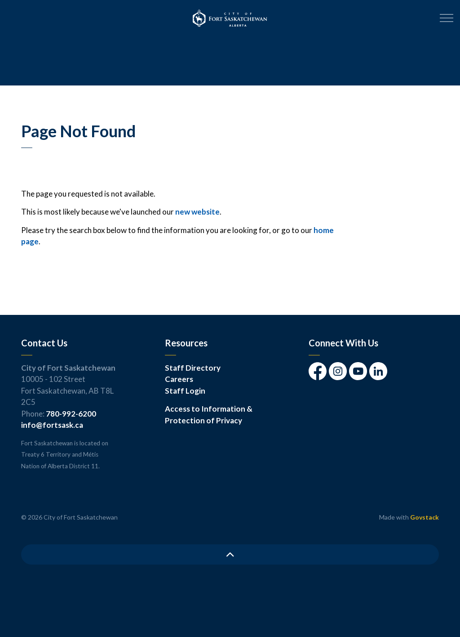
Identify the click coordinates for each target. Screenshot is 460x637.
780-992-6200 (71, 413)
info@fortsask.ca (52, 425)
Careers (179, 379)
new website (197, 211)
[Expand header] (446, 18)
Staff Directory (193, 367)
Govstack (424, 517)
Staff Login (185, 390)
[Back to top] (230, 554)
